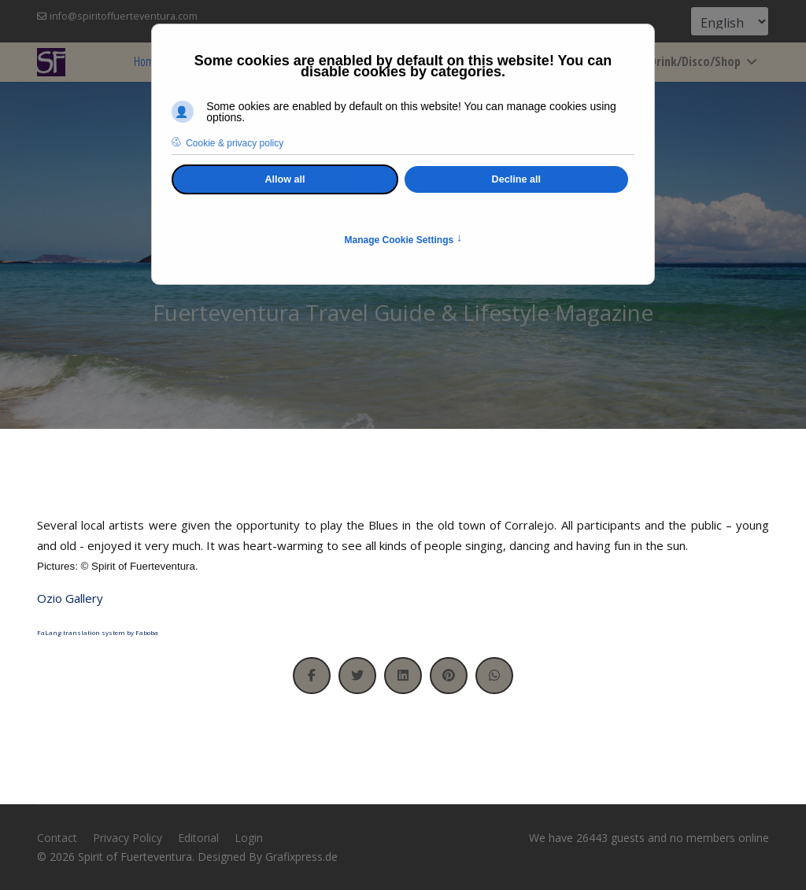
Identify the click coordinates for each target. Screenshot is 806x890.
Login (249, 837)
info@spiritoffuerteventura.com (124, 16)
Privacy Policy (127, 837)
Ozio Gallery (70, 598)
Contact (57, 837)
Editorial (198, 837)
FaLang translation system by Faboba (97, 632)
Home (147, 61)
